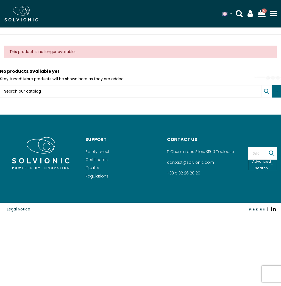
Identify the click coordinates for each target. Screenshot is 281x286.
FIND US (257, 209)
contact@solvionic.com (190, 162)
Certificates (96, 159)
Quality (92, 168)
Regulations (96, 176)
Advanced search (262, 165)
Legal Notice (18, 209)
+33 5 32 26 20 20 (183, 173)
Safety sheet (97, 151)
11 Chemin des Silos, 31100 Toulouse (200, 151)
